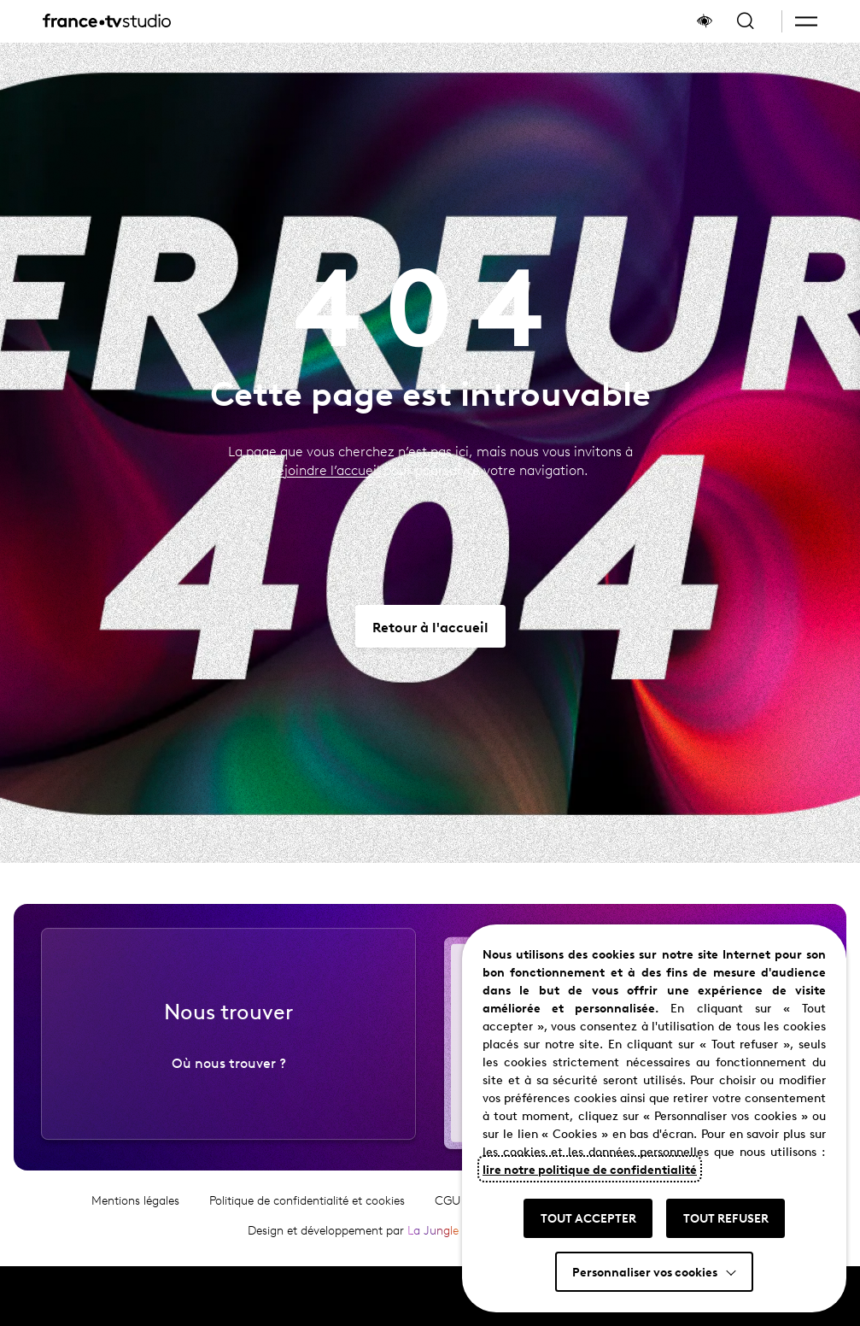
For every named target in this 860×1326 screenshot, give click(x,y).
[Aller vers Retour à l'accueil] (430, 626)
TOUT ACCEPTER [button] (588, 1217)
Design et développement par (353, 1237)
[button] (806, 21)
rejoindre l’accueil (326, 469)
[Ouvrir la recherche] (745, 21)
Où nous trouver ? (229, 1068)
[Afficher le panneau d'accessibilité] (704, 21)
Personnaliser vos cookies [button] (644, 1271)
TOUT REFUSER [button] (726, 1217)
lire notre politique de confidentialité (590, 1168)
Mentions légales (135, 1207)
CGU (447, 1207)
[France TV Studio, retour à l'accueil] (107, 21)
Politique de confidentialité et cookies (307, 1207)
